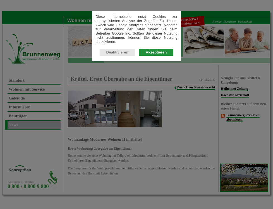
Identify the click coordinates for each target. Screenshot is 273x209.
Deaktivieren (117, 52)
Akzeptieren (156, 52)
